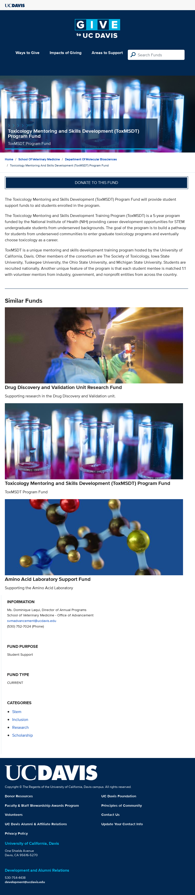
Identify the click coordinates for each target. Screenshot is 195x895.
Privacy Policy (16, 833)
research (20, 727)
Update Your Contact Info (122, 823)
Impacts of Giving (65, 53)
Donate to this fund (96, 182)
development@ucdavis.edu (25, 882)
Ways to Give (27, 53)
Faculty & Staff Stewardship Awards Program (42, 805)
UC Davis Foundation (118, 796)
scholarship (22, 735)
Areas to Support (107, 53)
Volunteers (14, 814)
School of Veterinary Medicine (39, 159)
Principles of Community (121, 805)
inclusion (20, 719)
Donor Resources (19, 796)
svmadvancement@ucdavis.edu (31, 620)
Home (9, 159)
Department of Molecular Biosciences (91, 159)
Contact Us (110, 814)
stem (16, 712)
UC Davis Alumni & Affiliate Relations (36, 823)
